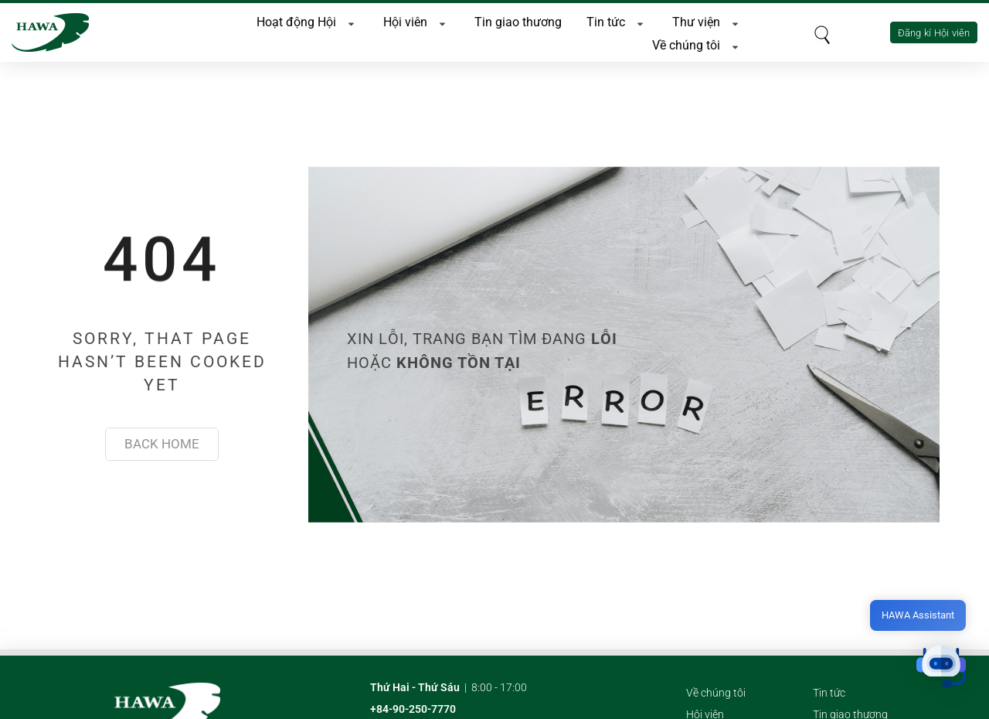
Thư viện (707, 19)
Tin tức (616, 19)
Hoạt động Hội (308, 19)
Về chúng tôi (697, 42)
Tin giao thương (518, 19)
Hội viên (416, 19)
